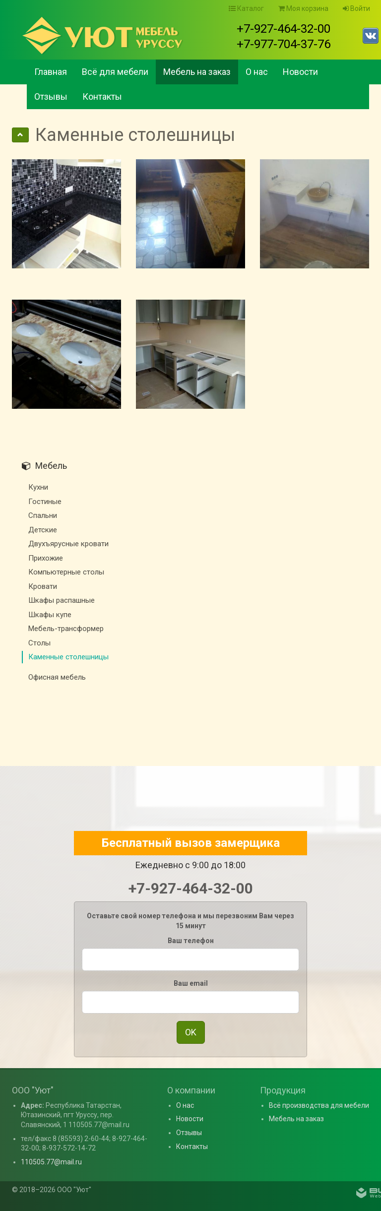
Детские (42, 529)
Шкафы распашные (61, 600)
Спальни (42, 515)
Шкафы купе (49, 614)
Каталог (246, 8)
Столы (39, 642)
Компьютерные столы (66, 572)
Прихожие (45, 558)
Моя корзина (303, 8)
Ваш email (191, 983)
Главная (50, 71)
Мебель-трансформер (66, 628)
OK (190, 1032)
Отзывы (50, 96)
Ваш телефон (191, 941)
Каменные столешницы (68, 656)
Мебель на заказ (197, 71)
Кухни (38, 487)
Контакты (102, 96)
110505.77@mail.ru (51, 1162)
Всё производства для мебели (319, 1105)
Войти (356, 8)
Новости (300, 71)
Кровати (42, 586)
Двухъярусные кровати (68, 543)
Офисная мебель (57, 677)
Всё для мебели (115, 71)
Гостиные (45, 501)
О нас (257, 71)
